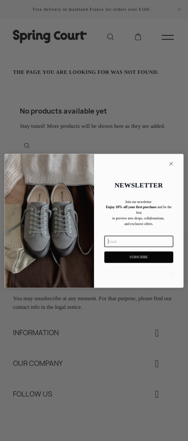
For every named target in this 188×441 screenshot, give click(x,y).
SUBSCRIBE (139, 267)
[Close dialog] (171, 174)
